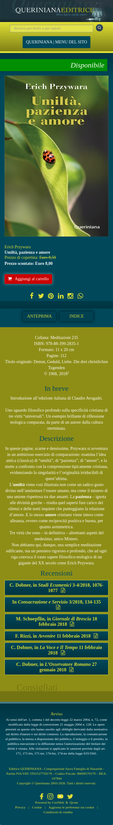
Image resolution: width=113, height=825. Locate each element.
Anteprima (39, 316)
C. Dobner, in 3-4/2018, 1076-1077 (57, 587)
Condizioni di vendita (58, 812)
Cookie (37, 807)
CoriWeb (58, 802)
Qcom (74, 802)
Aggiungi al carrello (28, 279)
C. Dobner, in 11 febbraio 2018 (56, 650)
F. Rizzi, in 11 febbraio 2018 (56, 635)
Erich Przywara (18, 247)
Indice (77, 316)
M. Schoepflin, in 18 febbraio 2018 (56, 621)
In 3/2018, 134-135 (56, 604)
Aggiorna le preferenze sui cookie (71, 807)
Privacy (20, 807)
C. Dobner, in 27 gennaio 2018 (56, 667)
